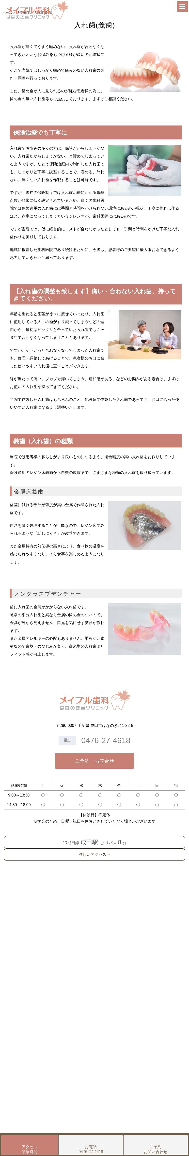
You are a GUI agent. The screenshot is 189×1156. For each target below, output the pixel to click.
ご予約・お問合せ (94, 761)
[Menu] (182, 6)
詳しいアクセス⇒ (94, 854)
